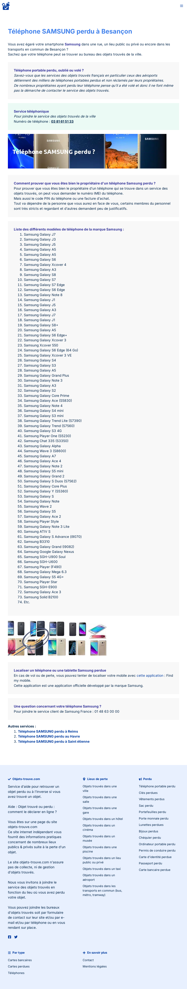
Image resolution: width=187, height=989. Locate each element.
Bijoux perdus (148, 831)
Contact (88, 960)
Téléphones (16, 973)
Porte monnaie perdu (153, 818)
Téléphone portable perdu (157, 786)
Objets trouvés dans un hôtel (103, 819)
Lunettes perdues (151, 825)
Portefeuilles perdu (152, 812)
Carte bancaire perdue (154, 870)
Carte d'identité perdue (155, 857)
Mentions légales (95, 966)
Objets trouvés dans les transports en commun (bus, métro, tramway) (102, 890)
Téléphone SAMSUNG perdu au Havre (49, 736)
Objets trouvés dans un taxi (102, 869)
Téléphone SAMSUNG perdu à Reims (48, 731)
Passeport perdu (150, 863)
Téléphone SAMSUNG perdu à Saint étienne (54, 741)
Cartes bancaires (20, 960)
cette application (150, 676)
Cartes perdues (19, 966)
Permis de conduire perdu (157, 850)
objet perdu (17, 792)
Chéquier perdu (150, 837)
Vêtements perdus (152, 799)
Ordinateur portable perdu (157, 844)
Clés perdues (148, 793)
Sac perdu (146, 805)
